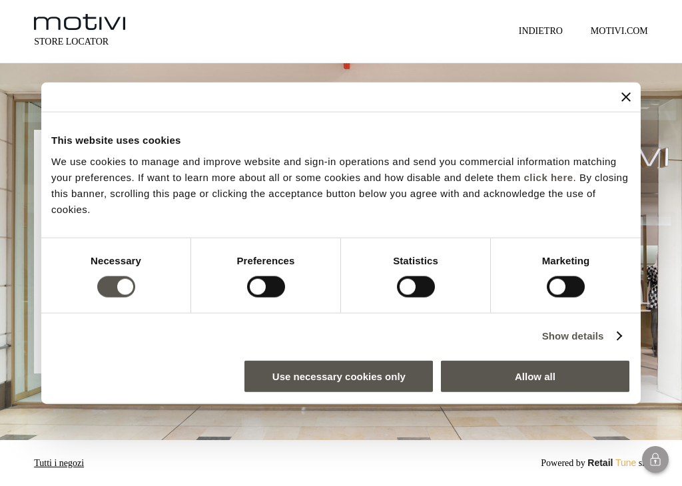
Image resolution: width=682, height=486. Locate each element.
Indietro (541, 31)
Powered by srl (594, 462)
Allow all (535, 375)
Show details (573, 336)
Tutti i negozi (59, 463)
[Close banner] (626, 97)
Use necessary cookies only (339, 375)
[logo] (79, 22)
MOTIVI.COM (619, 31)
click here (548, 176)
